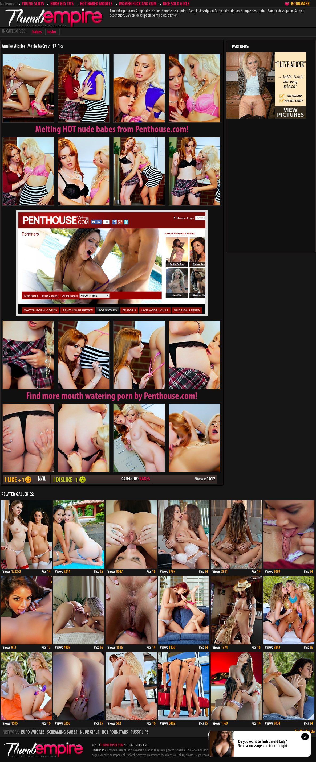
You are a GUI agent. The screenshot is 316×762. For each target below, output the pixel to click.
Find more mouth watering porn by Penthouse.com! (111, 396)
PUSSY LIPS (139, 732)
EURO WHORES (32, 732)
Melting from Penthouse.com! (112, 130)
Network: (7, 4)
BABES (144, 479)
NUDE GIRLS (89, 732)
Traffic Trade (305, 731)
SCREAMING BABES (62, 732)
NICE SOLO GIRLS (176, 4)
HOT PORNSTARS (115, 732)
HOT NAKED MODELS (96, 4)
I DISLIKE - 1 (69, 479)
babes (37, 32)
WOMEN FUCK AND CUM (137, 4)
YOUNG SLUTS (33, 4)
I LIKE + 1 (18, 479)
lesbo (51, 32)
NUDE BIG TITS (62, 4)
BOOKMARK (300, 4)
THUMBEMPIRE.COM (111, 745)
